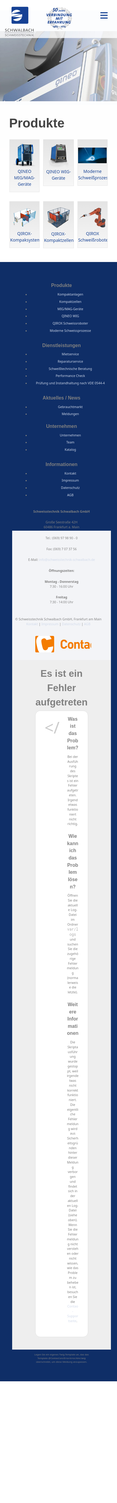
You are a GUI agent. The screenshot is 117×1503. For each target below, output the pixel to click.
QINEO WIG (70, 316)
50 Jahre (59, 18)
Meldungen (70, 414)
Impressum (70, 480)
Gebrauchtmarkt (70, 407)
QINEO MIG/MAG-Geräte (24, 177)
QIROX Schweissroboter (70, 323)
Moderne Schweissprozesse (70, 330)
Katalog (70, 449)
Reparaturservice (70, 361)
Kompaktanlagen (70, 294)
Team (70, 442)
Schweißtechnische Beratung (70, 369)
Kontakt (70, 473)
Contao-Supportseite (72, 1313)
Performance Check (70, 376)
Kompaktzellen (70, 302)
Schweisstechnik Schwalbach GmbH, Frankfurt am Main (20, 22)
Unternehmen (70, 435)
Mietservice (70, 354)
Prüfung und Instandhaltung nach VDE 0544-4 (70, 383)
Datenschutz (70, 488)
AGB (70, 495)
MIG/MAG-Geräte (70, 309)
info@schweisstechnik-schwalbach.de (67, 560)
